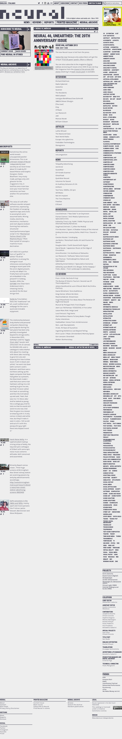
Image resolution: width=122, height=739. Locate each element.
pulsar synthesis (109, 457)
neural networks (109, 382)
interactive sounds (109, 321)
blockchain (107, 110)
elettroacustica (108, 253)
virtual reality (108, 550)
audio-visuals (108, 92)
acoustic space (108, 42)
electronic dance (109, 241)
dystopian (114, 230)
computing (106, 177)
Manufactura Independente (102, 718)
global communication (111, 293)
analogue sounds (109, 65)
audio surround (108, 87)
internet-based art (109, 327)
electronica (107, 248)
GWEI (105, 681)
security (114, 478)
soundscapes (107, 505)
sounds (105, 503)
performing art (108, 412)
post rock (117, 426)
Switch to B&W (95, 3)
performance (107, 410)
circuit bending (108, 139)
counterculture (108, 186)
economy (113, 232)
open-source (107, 405)
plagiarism (117, 417)
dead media (116, 205)
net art (105, 378)
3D (104, 33)
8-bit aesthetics (108, 36)
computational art (109, 158)
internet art (107, 325)
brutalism (115, 124)
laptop (105, 334)
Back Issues (21, 51)
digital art (107, 214)
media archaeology (109, 353)
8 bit (116, 33)
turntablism (107, 541)
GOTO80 (13, 284)
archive (116, 75)
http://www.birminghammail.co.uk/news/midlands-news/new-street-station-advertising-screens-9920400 (20, 487)
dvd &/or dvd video (109, 228)
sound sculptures (109, 500)
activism (106, 47)
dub (110, 225)
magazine (114, 346)
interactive (107, 318)
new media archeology (110, 394)
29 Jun (3, 305)
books (112, 120)
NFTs (119, 396)
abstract (106, 38)
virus (116, 550)
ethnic (105, 255)
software (106, 491)
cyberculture (107, 193)
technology (107, 525)
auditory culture (109, 94)
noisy (110, 398)
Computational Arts (110, 160)
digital (105, 212)
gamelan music (108, 286)
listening (111, 337)
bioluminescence (108, 103)
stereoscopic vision (110, 510)
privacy (105, 437)
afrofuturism (116, 49)
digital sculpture (109, 221)
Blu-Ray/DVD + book (109, 113)
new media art (108, 396)
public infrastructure (110, 452)
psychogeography (109, 450)
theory (112, 534)
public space (107, 455)
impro (111, 302)
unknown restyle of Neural (20, 162)
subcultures (116, 512)
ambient (106, 54)
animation (106, 70)
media (105, 350)
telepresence (107, 529)
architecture (107, 75)
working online (108, 561)
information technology (111, 309)
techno (105, 519)
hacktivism (107, 298)
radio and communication (112, 459)
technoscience (108, 527)
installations (108, 316)
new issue (117, 389)
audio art (117, 81)
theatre (106, 534)
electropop (107, 251)
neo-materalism (108, 375)
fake (110, 262)
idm (119, 300)
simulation (107, 480)
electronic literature (110, 244)
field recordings (108, 273)
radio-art (116, 462)
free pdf (106, 279)
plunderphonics (115, 419)
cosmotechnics (108, 184)
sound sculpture (108, 498)
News (27, 22)
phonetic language (109, 414)
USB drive (106, 543)
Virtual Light (107, 585)
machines (106, 346)
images (105, 302)
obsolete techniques (110, 403)
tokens (118, 536)
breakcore (114, 122)
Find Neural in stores (41, 708)
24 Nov (3, 164)
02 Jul (3, 207)
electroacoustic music (111, 237)
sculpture (106, 478)
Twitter (2, 728)
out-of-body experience (111, 408)
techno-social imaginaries (108, 521)
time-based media (109, 536)
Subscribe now (61, 57)
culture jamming (108, 191)
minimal (106, 362)
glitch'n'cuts (113, 291)
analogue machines (109, 63)
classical (106, 142)
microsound (114, 360)
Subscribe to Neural (11, 29)
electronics (117, 248)
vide (118, 543)
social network (108, 489)
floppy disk (107, 275)
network (113, 378)
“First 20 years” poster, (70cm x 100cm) (77, 60)
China (115, 135)
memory (105, 360)
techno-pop (113, 519)
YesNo (12, 299)
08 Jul (3, 512)
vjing (115, 554)
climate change (108, 146)
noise (105, 398)
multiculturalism (109, 366)
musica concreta (109, 369)
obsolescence (107, 401)
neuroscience (107, 385)
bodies (105, 115)
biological (106, 101)
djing (119, 223)
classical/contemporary (111, 144)
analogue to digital (110, 68)
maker (105, 348)
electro (105, 234)
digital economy (108, 218)
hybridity (106, 300)
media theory (115, 357)
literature (106, 339)
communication (108, 151)
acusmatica (114, 47)
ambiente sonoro (109, 59)
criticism (117, 189)
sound (105, 494)
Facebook (3, 726)
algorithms (116, 52)
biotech (114, 106)
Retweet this (1, 166)
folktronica (107, 277)
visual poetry (108, 554)
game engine (107, 284)
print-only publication (110, 435)
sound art (106, 496)
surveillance (107, 514)
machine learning (109, 343)
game (112, 282)
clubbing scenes (108, 148)
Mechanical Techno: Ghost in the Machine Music (20, 236)
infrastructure (108, 311)
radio (118, 457)
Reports (49, 22)
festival (106, 264)
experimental (107, 257)
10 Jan (3, 443)
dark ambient (107, 202)
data (115, 202)
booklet (106, 120)
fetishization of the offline (110, 267)
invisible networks (109, 330)
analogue (106, 61)
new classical (108, 389)
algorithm (106, 52)
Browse (70, 703)
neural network (114, 380)
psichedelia (107, 443)
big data (106, 99)
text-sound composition (111, 532)
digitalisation (108, 223)
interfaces (106, 323)
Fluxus (114, 275)
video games (107, 548)
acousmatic (107, 40)
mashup (118, 348)
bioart (119, 99)
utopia (113, 543)
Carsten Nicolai (108, 129)
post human (117, 423)
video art (111, 545)
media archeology (109, 355)
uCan (104, 689)
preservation (107, 433)
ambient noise (115, 54)
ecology (106, 232)
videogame (116, 548)
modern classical (115, 364)
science (114, 471)
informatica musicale (110, 307)
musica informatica (110, 371)
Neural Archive (88, 22)
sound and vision (114, 494)
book (110, 115)
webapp (105, 559)
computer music (108, 167)
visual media (113, 552)
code (116, 148)
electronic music (109, 246)
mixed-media (114, 362)
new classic (107, 387)
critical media (108, 189)
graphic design (108, 295)
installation (107, 314)
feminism (116, 262)
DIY (115, 223)
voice (105, 557)
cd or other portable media (110, 131)
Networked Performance (111, 685)
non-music (116, 398)
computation (107, 155)
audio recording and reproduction (110, 84)
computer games (108, 164)
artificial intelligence (110, 79)
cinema (105, 137)
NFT (115, 396)
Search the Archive (75, 705)
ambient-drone (108, 56)
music (118, 366)
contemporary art (109, 180)
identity (113, 300)
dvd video (106, 230)
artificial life (108, 81)
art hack (110, 77)
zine (116, 561)
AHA (104, 677)
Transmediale (107, 539)
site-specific (116, 480)
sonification (115, 491)
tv (114, 541)
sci (110, 471)
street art (106, 512)
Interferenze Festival (110, 683)
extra (105, 262)
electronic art (108, 239)
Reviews (36, 22)
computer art (108, 162)
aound (105, 72)
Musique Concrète (109, 373)
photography (107, 417)
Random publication (76, 706)
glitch (105, 291)
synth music (107, 516)
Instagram (4, 730)
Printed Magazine (67, 22)
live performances (109, 341)
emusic (118, 253)
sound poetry (116, 496)
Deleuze (112, 207)
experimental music (109, 260)
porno (112, 421)
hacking (117, 295)
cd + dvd (118, 129)
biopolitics (107, 106)
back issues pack (78, 72)
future (112, 279)
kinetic (105, 332)
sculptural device (109, 475)
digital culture (108, 216)
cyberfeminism (108, 196)
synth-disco (117, 516)
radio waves (107, 462)
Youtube (3, 732)
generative (116, 289)
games (117, 286)
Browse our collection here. (15, 72)
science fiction (108, 473)
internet (115, 323)
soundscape (114, 503)
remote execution (109, 464)
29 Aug (3, 471)
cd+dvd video (107, 135)
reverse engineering (109, 468)
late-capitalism (114, 334)
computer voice (108, 171)
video (105, 545)
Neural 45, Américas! (43, 29)
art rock (118, 77)
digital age (112, 212)
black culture (108, 108)
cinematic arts (114, 137)
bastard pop (107, 97)
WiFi (111, 559)
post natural (107, 426)
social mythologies (110, 487)
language (112, 332)
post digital (107, 423)
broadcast (107, 124)
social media (107, 484)
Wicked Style (107, 578)
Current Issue (7, 51)
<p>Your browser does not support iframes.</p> (15, 107)
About (56, 3)
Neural (2, 700)
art (104, 77)
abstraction (115, 38)
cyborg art (107, 200)
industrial (106, 304)
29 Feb (3, 331)
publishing (116, 455)
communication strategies (112, 153)
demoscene (106, 209)
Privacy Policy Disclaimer (9, 708)
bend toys (116, 97)
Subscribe (64, 3)
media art (106, 357)
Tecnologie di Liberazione (112, 582)
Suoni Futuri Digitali (110, 576)
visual (105, 552)
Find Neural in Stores (12, 54)
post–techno (107, 430)
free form (116, 277)
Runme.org (107, 687)
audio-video (107, 90)
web (117, 557)
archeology (113, 72)
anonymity (115, 70)
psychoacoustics (109, 448)
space (115, 505)
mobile (105, 364)
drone (105, 225)
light (105, 337)
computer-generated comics (110, 174)
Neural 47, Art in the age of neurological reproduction (83, 29)
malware (112, 348)
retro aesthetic (115, 466)
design (114, 209)
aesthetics (107, 49)
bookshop (106, 122)
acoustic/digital (108, 45)
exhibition (112, 255)
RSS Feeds (83, 3)
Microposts (6, 146)
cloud (117, 146)
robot (105, 471)
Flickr (2, 733)
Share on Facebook (3, 166)
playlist (106, 419)
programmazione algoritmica (109, 440)
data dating (107, 205)
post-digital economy (110, 428)
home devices (116, 298)
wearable (111, 557)
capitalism (106, 126)
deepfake (106, 207)
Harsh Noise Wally (17, 439)
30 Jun (3, 258)
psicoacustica (108, 446)
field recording (108, 270)
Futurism (106, 282)
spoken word (107, 507)
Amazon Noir (107, 679)
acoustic (116, 40)
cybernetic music (109, 198)
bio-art (112, 99)
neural (36, 345)
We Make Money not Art (111, 691)
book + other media (109, 117)
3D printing (110, 33)
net (116, 375)
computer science (109, 169)
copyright (106, 182)
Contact (74, 3)
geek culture (107, 289)
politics (106, 421)
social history (108, 482)
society (117, 489)
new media (106, 391)
